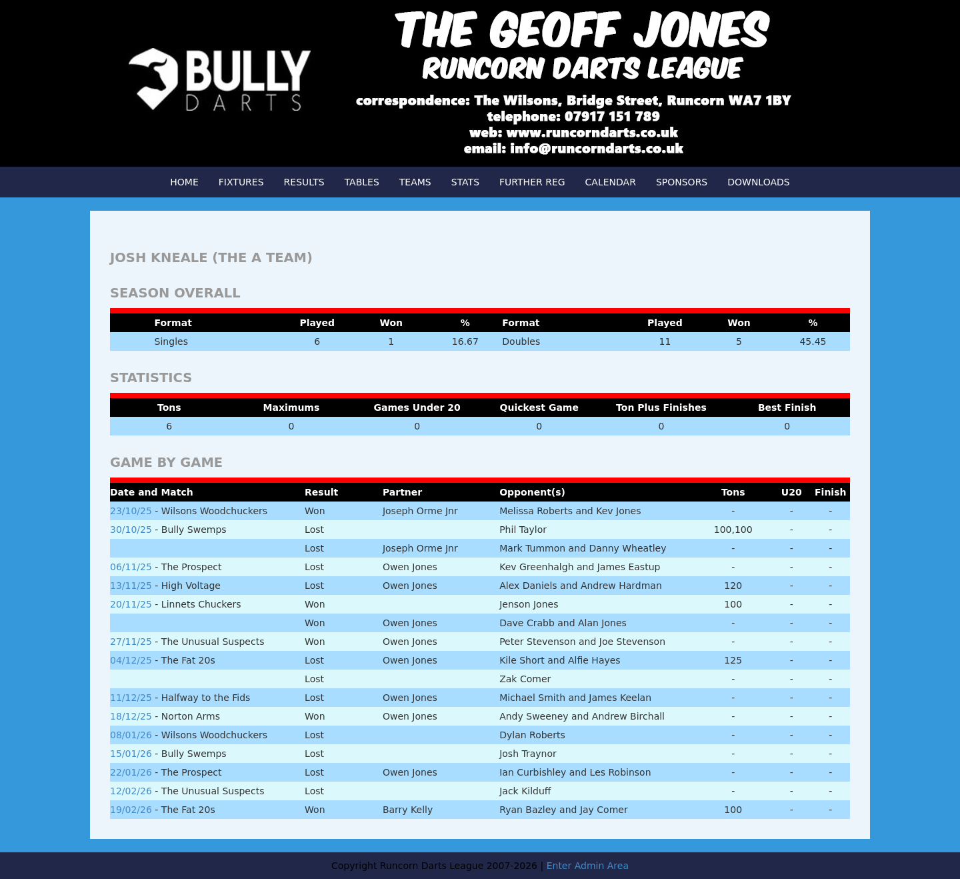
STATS (465, 182)
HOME (184, 182)
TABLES (362, 182)
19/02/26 (131, 809)
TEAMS (415, 182)
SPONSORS (681, 182)
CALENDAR (610, 182)
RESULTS (304, 182)
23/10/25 (131, 511)
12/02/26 (131, 791)
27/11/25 (131, 641)
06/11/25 (131, 567)
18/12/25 (131, 716)
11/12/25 (131, 697)
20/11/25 (131, 604)
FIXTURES (241, 182)
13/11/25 (131, 585)
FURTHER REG (532, 182)
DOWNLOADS (758, 182)
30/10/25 (131, 529)
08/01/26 (131, 735)
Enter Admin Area (588, 865)
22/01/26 (131, 772)
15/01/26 (131, 753)
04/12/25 (131, 660)
